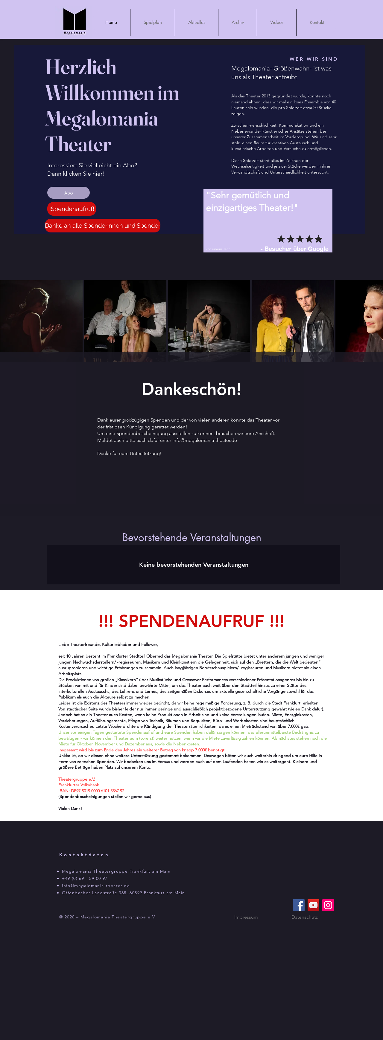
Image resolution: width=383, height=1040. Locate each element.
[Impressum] (246, 917)
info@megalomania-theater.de (204, 440)
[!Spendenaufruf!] (71, 209)
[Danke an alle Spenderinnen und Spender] (102, 225)
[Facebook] (299, 905)
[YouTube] (313, 905)
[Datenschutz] (304, 917)
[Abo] (68, 193)
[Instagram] (328, 905)
